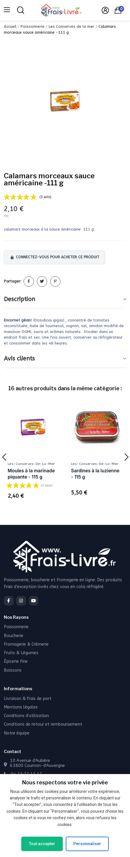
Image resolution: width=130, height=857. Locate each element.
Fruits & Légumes (21, 652)
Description (19, 299)
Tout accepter (42, 843)
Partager (29, 281)
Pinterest (55, 281)
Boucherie (13, 635)
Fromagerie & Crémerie (26, 644)
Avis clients (19, 358)
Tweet (42, 281)
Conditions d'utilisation (26, 715)
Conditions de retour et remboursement (43, 724)
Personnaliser (87, 843)
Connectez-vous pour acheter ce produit (54, 257)
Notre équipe (16, 733)
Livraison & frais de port (28, 698)
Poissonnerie (16, 626)
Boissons (13, 670)
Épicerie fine (16, 661)
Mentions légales (21, 707)
